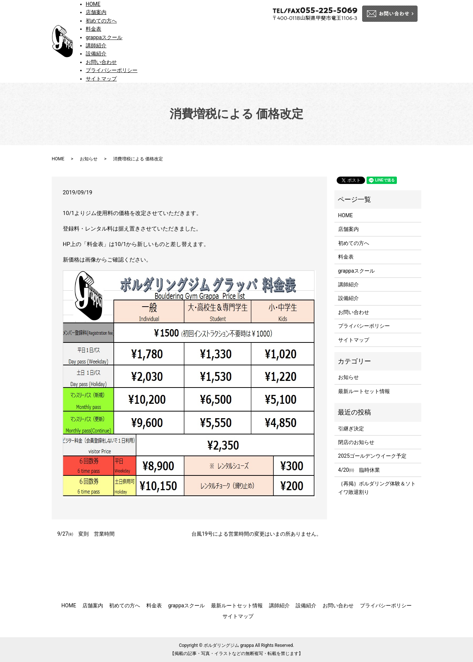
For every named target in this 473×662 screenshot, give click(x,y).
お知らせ (89, 158)
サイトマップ (101, 79)
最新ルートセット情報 (364, 391)
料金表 (93, 29)
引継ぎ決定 (351, 428)
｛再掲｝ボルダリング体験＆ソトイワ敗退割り (377, 488)
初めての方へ (101, 21)
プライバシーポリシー (111, 70)
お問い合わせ (101, 62)
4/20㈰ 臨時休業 (359, 470)
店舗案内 (96, 12)
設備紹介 (96, 54)
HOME (93, 4)
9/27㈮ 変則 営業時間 (86, 534)
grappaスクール (104, 37)
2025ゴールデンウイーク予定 (372, 456)
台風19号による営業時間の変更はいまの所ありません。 (256, 534)
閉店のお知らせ (356, 442)
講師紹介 (96, 45)
